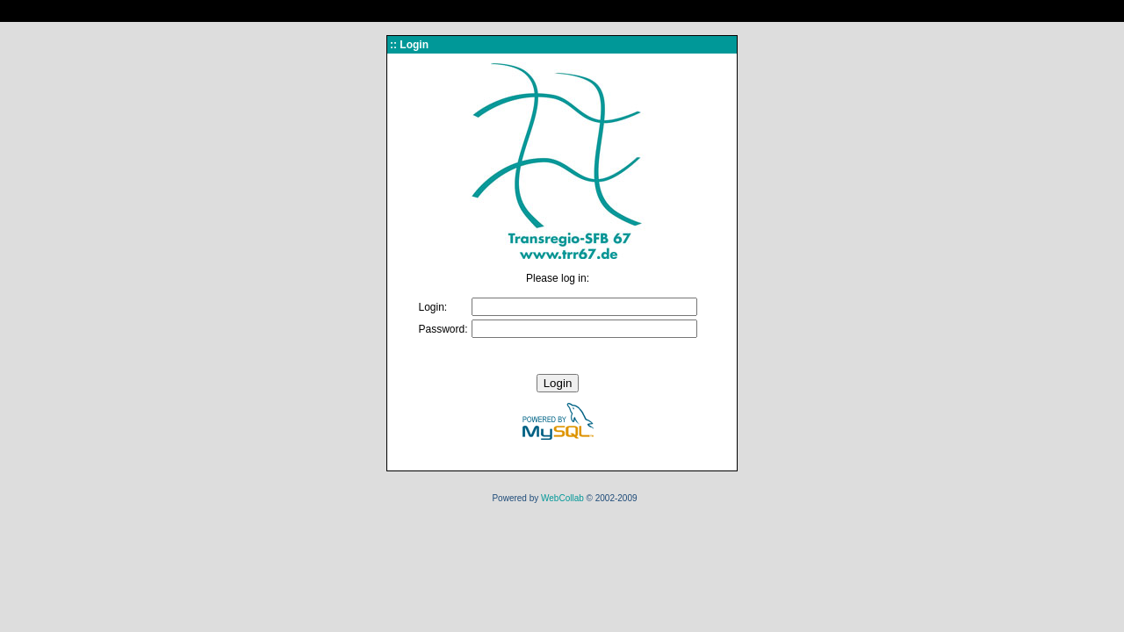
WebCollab (562, 498)
